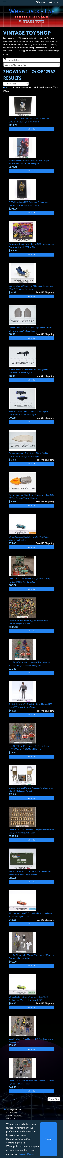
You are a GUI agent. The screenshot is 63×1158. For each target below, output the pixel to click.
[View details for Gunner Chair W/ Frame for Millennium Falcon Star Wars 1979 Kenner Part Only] (31, 279)
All (7, 87)
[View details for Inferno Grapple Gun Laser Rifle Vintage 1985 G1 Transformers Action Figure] (31, 362)
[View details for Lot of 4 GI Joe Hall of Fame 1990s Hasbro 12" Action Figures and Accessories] (31, 948)
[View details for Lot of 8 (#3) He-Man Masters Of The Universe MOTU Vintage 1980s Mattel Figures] (31, 655)
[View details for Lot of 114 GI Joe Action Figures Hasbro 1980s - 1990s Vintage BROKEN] (31, 613)
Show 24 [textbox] (53, 1099)
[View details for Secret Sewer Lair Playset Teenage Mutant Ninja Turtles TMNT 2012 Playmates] (31, 571)
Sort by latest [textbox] (10, 84)
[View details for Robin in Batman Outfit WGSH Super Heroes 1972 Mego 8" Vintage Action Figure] (31, 697)
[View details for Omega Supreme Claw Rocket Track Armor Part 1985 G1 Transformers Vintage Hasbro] (31, 488)
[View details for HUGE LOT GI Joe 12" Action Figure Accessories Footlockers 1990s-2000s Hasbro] (31, 864)
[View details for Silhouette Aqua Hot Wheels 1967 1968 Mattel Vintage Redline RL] (31, 530)
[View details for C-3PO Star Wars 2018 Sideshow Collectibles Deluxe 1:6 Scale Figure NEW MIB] (31, 195)
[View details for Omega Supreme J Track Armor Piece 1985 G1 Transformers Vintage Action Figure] (31, 446)
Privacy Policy (26, 1154)
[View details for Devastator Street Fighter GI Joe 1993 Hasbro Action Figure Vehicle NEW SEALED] (31, 237)
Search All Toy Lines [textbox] (15, 65)
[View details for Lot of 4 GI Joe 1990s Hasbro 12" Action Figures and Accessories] (31, 1031)
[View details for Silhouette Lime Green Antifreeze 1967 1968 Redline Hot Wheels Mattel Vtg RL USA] (31, 990)
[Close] (48, 1139)
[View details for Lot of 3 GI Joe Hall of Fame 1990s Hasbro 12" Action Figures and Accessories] (31, 1073)
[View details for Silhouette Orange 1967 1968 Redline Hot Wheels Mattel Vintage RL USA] (31, 906)
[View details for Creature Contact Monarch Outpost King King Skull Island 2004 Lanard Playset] (31, 781)
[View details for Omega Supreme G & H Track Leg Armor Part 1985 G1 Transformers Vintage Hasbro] (31, 320)
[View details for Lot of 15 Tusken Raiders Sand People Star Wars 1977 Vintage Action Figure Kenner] (31, 822)
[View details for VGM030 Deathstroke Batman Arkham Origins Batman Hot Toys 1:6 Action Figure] (31, 153)
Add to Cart (31, 129)
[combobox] (31, 65)
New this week (23, 87)
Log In (54, 2)
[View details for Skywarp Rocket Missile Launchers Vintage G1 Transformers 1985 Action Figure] (31, 404)
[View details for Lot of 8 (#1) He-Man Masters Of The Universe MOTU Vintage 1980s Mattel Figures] (31, 739)
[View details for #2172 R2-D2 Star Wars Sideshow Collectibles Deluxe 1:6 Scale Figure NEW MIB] (31, 111)
